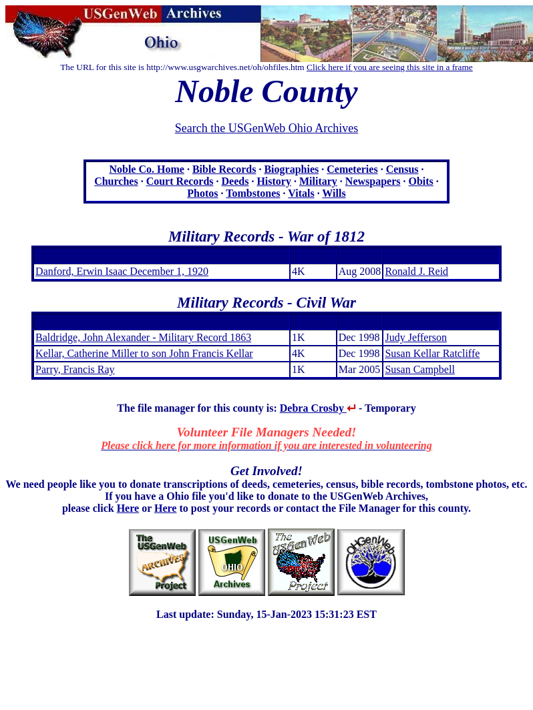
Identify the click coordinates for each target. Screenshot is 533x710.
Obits (421, 181)
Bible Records (224, 169)
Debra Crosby (318, 408)
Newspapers (373, 181)
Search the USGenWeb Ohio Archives (266, 128)
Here (128, 508)
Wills (333, 193)
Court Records (180, 181)
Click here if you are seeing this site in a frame (390, 67)
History (273, 181)
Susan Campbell (419, 369)
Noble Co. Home (146, 169)
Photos (202, 193)
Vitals (301, 193)
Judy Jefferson (416, 337)
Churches (116, 181)
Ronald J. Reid (416, 271)
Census (402, 169)
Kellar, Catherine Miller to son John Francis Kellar (144, 353)
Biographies (291, 169)
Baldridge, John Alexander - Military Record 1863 (143, 337)
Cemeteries (352, 169)
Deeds (235, 181)
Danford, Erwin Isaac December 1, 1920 (121, 271)
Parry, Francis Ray (75, 369)
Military (318, 181)
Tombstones (253, 193)
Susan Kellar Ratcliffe (432, 353)
